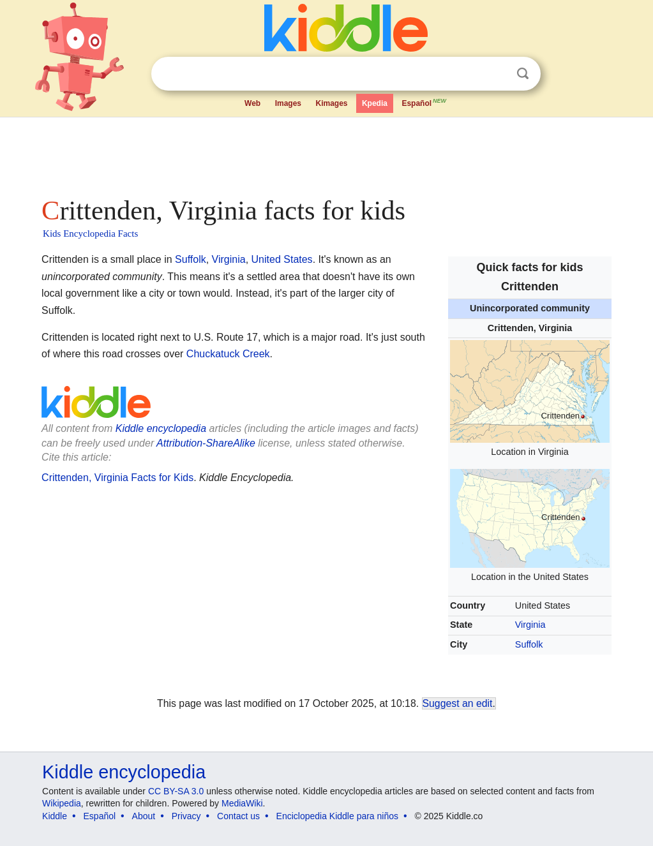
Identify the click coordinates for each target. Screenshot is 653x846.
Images (288, 103)
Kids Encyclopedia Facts (90, 233)
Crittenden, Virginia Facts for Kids (117, 477)
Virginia (530, 625)
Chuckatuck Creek (228, 353)
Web (252, 103)
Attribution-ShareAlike (205, 443)
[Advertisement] (325, 153)
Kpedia (374, 103)
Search (522, 73)
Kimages (331, 103)
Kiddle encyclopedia (161, 428)
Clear (496, 74)
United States (282, 259)
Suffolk (529, 644)
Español (424, 102)
